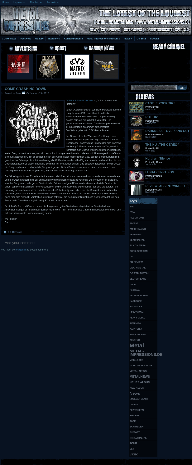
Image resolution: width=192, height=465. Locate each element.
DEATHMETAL (138, 267)
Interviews (54, 38)
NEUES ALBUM (140, 382)
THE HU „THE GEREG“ (162, 144)
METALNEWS (140, 376)
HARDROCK (136, 306)
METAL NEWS (138, 371)
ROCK (133, 421)
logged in (20, 249)
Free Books (16, 461)
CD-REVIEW (136, 262)
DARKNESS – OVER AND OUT (167, 131)
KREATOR (135, 340)
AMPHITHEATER (138, 229)
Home (5, 2)
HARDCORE (136, 301)
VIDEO (134, 454)
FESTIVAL (135, 290)
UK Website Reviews (162, 461)
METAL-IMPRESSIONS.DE (143, 353)
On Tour (141, 38)
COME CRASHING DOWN (25, 89)
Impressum (19, 2)
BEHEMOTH (136, 234)
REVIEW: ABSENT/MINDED (165, 186)
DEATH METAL (140, 273)
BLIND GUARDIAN (139, 251)
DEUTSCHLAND (138, 279)
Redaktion (52, 2)
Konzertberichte (73, 38)
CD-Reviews (9, 38)
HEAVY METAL (137, 318)
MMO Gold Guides (139, 461)
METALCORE (136, 360)
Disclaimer (36, 2)
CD (131, 256)
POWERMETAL (137, 410)
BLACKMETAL (137, 240)
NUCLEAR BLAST (139, 399)
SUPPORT (135, 432)
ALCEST (134, 223)
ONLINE (134, 404)
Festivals (25, 38)
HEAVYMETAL (137, 312)
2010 (132, 206)
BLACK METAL (138, 245)
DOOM (133, 284)
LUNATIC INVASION (159, 172)
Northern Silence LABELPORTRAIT (158, 160)
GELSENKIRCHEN (139, 295)
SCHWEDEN (136, 426)
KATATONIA (136, 329)
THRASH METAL (138, 438)
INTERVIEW (135, 323)
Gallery (39, 38)
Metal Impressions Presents (103, 38)
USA (132, 449)
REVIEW (134, 415)
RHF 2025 (152, 117)
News (128, 38)
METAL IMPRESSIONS (141, 365)
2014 (132, 212)
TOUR (133, 443)
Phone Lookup (182, 461)
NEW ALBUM (137, 387)
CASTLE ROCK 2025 (160, 103)
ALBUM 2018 (137, 217)
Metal (137, 345)
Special (154, 38)
